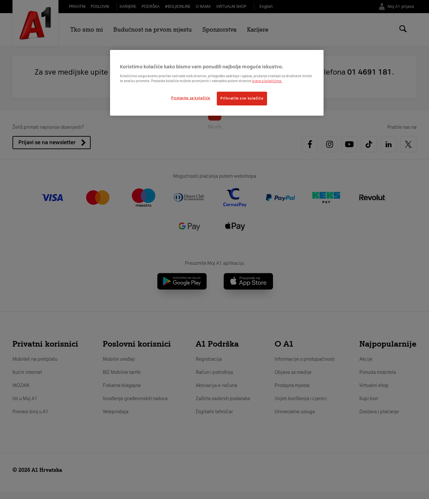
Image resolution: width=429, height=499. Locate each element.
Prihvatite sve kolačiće (241, 98)
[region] (217, 83)
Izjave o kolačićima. (267, 81)
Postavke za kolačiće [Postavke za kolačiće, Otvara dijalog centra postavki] (190, 98)
